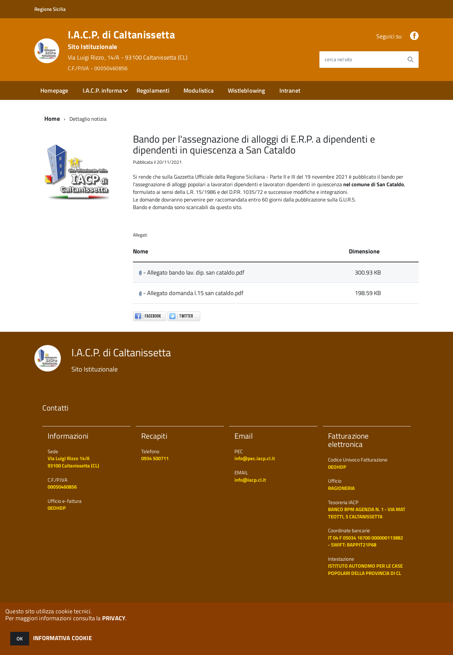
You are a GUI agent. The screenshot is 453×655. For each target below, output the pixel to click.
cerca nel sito (338, 59)
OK (20, 638)
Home (52, 118)
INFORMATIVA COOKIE (62, 637)
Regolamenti (153, 90)
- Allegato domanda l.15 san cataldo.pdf (191, 292)
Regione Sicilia (50, 9)
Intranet (289, 90)
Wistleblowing (246, 90)
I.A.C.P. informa (102, 90)
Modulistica (199, 90)
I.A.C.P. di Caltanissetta (128, 50)
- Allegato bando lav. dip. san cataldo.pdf (191, 272)
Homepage (54, 90)
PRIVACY (113, 618)
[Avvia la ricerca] (410, 59)
